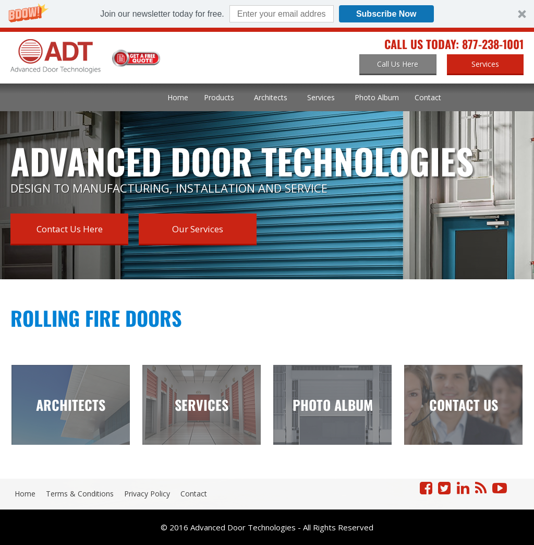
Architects (270, 97)
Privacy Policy (147, 494)
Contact (428, 97)
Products (219, 97)
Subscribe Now (386, 13)
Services (321, 97)
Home (177, 97)
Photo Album (377, 97)
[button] (267, 14)
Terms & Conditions (80, 494)
